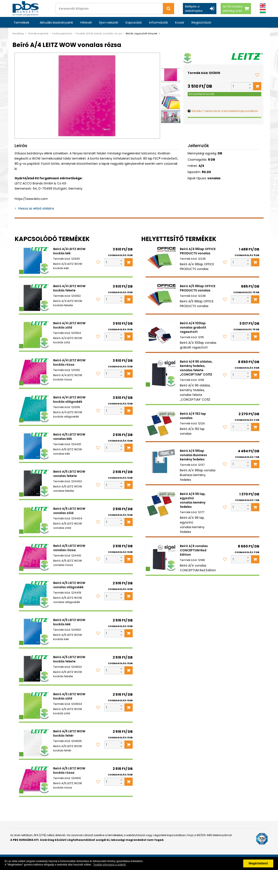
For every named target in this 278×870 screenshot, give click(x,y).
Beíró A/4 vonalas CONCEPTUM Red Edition (194, 550)
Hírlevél (86, 22)
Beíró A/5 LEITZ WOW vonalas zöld (69, 511)
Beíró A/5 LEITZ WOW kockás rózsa (69, 770)
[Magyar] (263, 11)
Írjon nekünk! (108, 22)
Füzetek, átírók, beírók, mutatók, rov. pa (99, 33)
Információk (158, 22)
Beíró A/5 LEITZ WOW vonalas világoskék (69, 585)
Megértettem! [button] (258, 863)
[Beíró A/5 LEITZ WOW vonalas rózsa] (34, 557)
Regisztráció (201, 22)
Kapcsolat (134, 22)
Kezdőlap (18, 33)
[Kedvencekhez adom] (257, 75)
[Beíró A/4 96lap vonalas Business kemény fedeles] (161, 462)
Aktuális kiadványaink (56, 22)
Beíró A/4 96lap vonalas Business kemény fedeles (193, 455)
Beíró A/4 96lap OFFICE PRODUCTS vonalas (198, 251)
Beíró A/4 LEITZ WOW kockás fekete (69, 288)
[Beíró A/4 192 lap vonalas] (161, 425)
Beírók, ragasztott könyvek (141, 33)
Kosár (179, 22)
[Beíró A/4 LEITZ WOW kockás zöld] (34, 334)
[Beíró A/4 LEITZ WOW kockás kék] (34, 260)
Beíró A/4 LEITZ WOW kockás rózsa (69, 362)
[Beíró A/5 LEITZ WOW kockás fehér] (34, 743)
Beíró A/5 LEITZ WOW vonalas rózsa (69, 548)
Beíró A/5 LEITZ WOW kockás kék (69, 622)
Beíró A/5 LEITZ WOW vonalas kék (69, 436)
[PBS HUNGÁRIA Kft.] (25, 8)
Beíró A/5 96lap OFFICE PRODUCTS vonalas (197, 288)
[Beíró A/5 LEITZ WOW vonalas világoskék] (34, 594)
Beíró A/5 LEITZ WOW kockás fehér (69, 733)
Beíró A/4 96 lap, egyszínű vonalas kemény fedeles (193, 500)
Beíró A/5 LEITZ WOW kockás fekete (69, 659)
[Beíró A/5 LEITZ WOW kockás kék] (34, 631)
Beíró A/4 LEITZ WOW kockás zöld (69, 325)
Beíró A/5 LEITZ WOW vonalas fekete (69, 473)
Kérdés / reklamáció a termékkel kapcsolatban (225, 111)
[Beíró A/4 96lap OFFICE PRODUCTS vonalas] (161, 260)
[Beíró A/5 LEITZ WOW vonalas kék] (34, 446)
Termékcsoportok (38, 33)
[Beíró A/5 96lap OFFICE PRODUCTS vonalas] (161, 297)
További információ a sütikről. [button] (109, 864)
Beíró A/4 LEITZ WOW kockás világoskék (69, 399)
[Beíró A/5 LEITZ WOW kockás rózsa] (34, 780)
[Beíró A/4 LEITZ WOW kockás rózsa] (34, 372)
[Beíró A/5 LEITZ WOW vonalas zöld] (34, 520)
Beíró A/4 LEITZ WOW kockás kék (69, 251)
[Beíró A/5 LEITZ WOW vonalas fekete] (34, 483)
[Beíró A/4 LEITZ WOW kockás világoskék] (34, 409)
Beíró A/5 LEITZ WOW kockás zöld (69, 696)
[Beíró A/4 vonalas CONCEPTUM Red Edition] (161, 557)
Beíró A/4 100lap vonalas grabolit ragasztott (193, 327)
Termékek (21, 22)
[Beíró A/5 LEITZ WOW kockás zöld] (34, 705)
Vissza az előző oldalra (36, 208)
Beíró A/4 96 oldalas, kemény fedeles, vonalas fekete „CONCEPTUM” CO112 (196, 368)
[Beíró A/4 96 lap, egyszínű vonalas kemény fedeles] (161, 505)
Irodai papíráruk (62, 33)
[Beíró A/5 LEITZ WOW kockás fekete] (34, 668)
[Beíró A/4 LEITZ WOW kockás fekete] (34, 297)
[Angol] (263, 5)
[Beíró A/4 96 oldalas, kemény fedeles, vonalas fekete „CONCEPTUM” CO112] (161, 373)
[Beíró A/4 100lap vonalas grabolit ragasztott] (161, 334)
